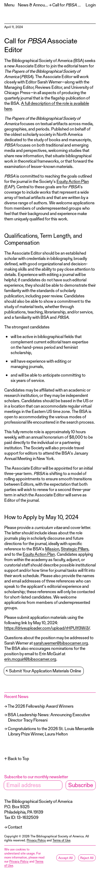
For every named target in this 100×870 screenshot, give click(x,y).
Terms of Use (61, 840)
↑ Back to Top (16, 758)
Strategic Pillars (75, 548)
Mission (52, 548)
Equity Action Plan (73, 181)
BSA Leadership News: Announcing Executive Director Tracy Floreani (49, 717)
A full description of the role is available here (46, 105)
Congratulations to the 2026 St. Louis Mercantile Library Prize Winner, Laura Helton (51, 731)
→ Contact (13, 827)
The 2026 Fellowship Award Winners (41, 706)
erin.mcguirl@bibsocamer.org (30, 659)
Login (91, 4)
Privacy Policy (36, 840)
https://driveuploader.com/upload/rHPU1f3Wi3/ (47, 628)
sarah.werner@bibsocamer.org (61, 643)
